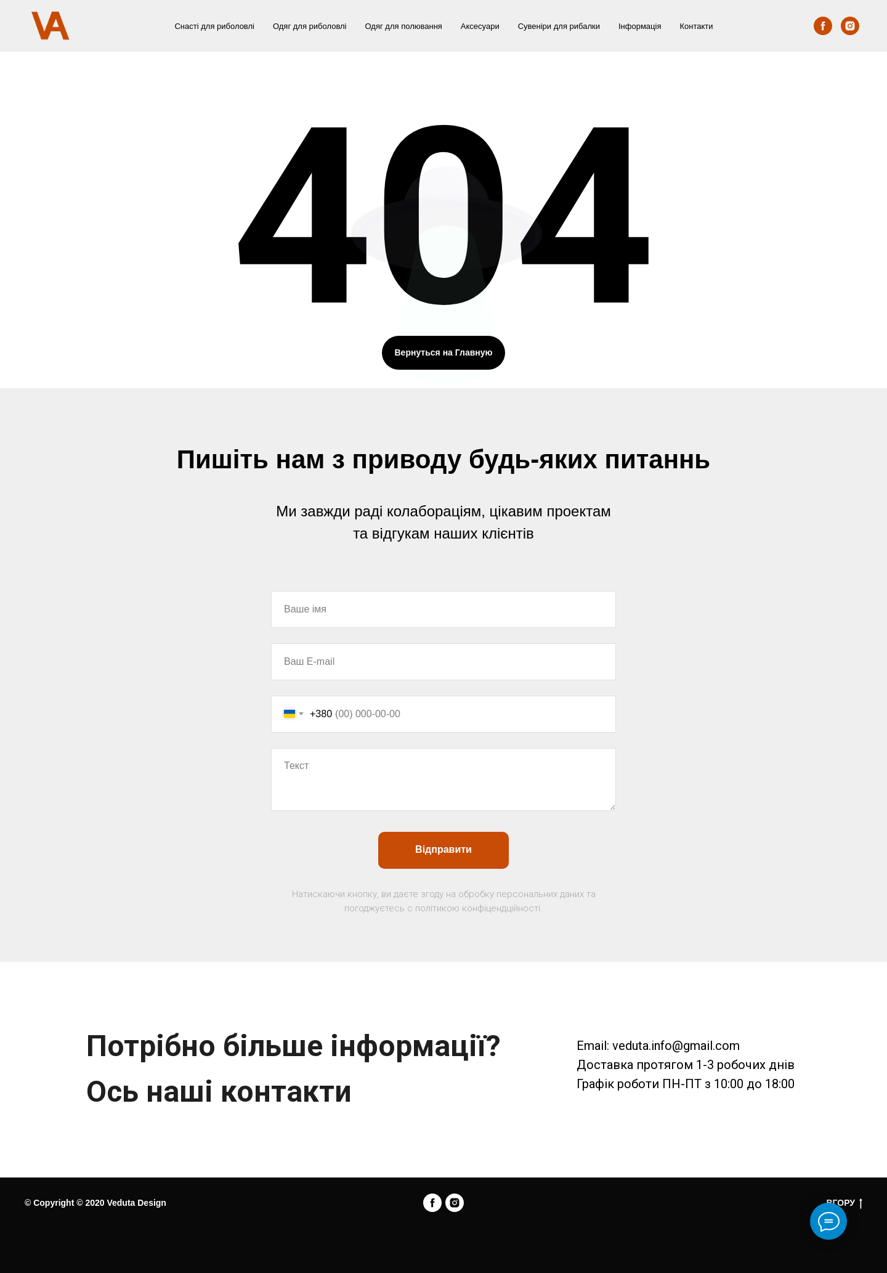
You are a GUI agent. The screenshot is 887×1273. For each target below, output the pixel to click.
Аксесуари (480, 26)
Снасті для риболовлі (214, 26)
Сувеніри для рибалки (559, 26)
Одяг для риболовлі (310, 26)
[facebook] (823, 26)
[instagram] (850, 26)
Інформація (640, 26)
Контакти (696, 26)
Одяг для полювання (403, 26)
